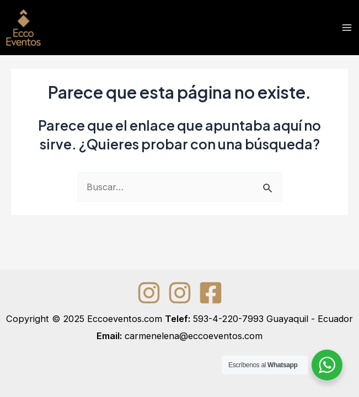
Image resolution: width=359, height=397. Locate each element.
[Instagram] (149, 293)
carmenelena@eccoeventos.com (193, 335)
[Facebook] (211, 293)
